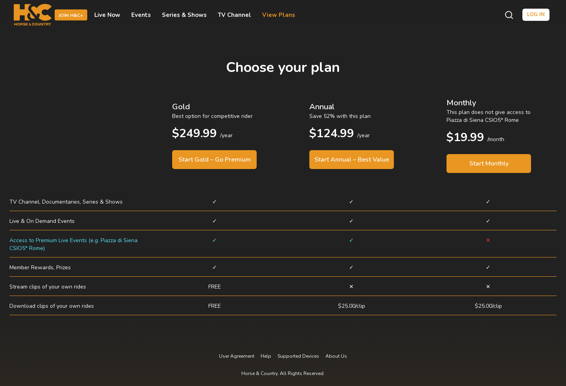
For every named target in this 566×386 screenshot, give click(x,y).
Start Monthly (489, 163)
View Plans (278, 15)
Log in (536, 14)
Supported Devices (298, 356)
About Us (336, 356)
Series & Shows (184, 15)
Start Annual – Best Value (351, 159)
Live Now (107, 15)
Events (141, 15)
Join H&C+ (71, 15)
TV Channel (234, 15)
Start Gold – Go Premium (214, 159)
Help (266, 356)
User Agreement (236, 356)
